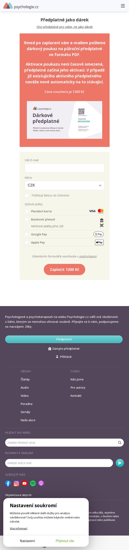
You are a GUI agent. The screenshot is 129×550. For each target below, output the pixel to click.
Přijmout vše (65, 541)
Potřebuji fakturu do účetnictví (50, 195)
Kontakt (76, 395)
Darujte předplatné (64, 348)
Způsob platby (34, 204)
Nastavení (27, 541)
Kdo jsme (77, 379)
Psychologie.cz (20, 6)
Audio (25, 387)
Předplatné (64, 339)
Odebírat (120, 463)
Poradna (27, 404)
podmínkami (87, 256)
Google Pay (36, 234)
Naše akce (28, 420)
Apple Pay (35, 242)
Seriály (25, 412)
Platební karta (38, 211)
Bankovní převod (40, 219)
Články (25, 379)
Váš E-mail (32, 160)
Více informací (18, 528)
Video (25, 395)
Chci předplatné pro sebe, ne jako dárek (65, 27)
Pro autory (78, 387)
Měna (28, 177)
